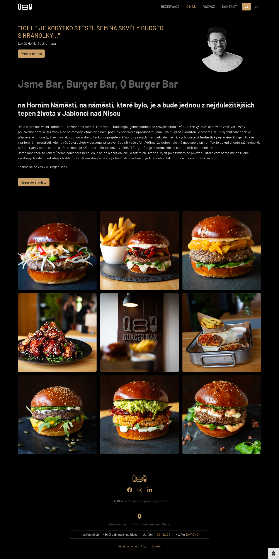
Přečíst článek (31, 53)
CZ (246, 6)
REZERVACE (170, 6)
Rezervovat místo (34, 182)
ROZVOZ (209, 6)
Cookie (156, 546)
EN (257, 6)
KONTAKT (229, 6)
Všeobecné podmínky (132, 546)
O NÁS (191, 6)
